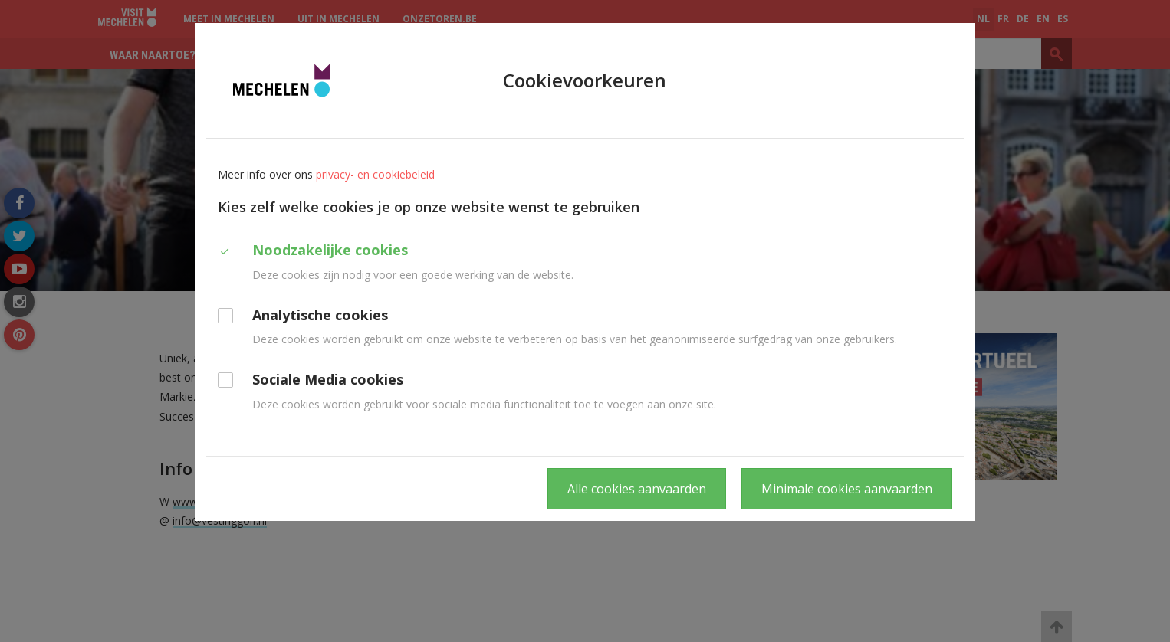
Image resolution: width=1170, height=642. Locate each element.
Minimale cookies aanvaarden (846, 488)
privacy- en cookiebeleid (375, 174)
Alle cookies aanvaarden (636, 488)
